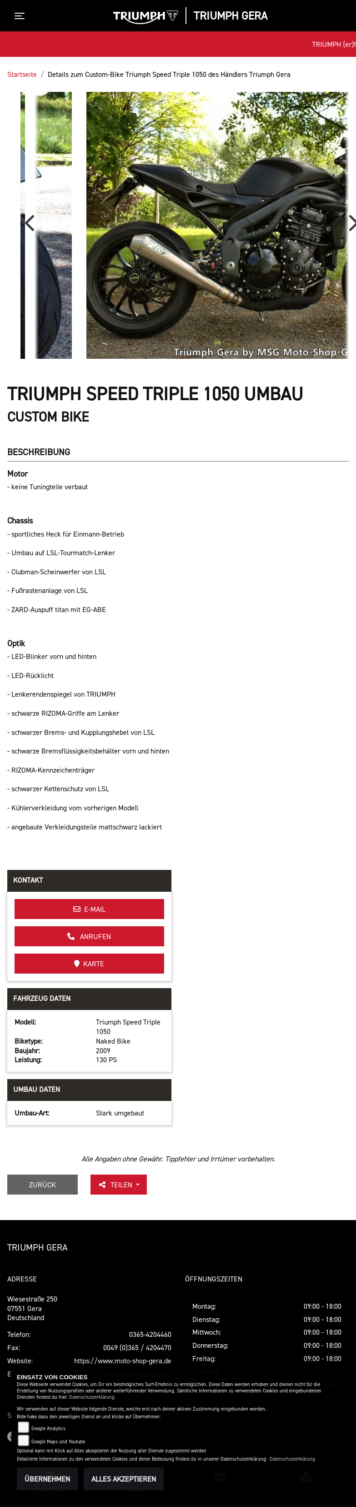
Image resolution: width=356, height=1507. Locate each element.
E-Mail (89, 909)
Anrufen (89, 936)
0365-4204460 (150, 1334)
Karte (89, 963)
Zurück (42, 1184)
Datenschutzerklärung (92, 1397)
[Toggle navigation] (21, 16)
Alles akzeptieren (123, 1478)
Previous (32, 226)
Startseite (22, 74)
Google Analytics (48, 1429)
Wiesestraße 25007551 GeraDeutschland (32, 1308)
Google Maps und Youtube (58, 1442)
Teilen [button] (116, 1184)
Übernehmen (47, 1478)
